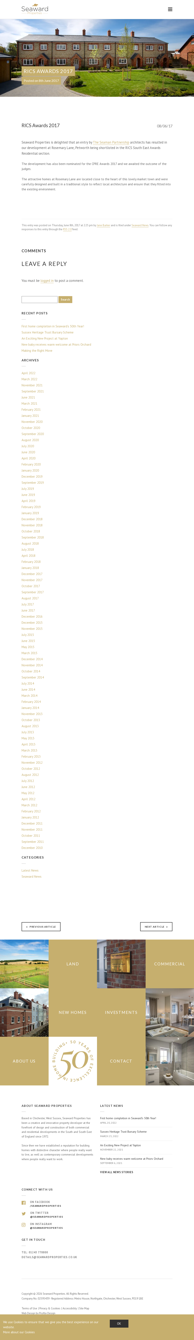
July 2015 (28, 635)
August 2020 (30, 440)
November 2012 (32, 763)
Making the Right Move (37, 351)
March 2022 (29, 379)
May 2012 (28, 793)
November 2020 (32, 422)
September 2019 (33, 483)
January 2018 (30, 568)
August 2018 (30, 543)
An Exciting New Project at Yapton (45, 338)
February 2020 (31, 464)
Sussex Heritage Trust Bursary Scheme (48, 332)
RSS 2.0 (67, 229)
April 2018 (28, 556)
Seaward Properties (35, 9)
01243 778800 (38, 1252)
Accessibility (70, 1308)
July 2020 (28, 446)
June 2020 (28, 452)
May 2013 (28, 738)
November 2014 (32, 665)
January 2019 (30, 513)
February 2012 (31, 811)
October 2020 (31, 428)
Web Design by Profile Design (38, 1313)
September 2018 (33, 537)
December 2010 (32, 848)
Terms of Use (29, 1308)
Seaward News (140, 225)
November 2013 (32, 714)
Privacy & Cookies (49, 1308)
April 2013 (28, 744)
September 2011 (33, 842)
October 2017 (31, 586)
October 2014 (31, 671)
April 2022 (28, 373)
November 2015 (32, 629)
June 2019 (28, 495)
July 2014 (28, 683)
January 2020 (30, 470)
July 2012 (28, 781)
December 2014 (32, 659)
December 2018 (32, 519)
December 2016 (32, 616)
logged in (47, 280)
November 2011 (32, 829)
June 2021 (28, 397)
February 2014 (31, 702)
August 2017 (30, 598)
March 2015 (29, 653)
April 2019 (28, 501)
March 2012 (29, 805)
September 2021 (33, 391)
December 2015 (32, 623)
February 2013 (31, 756)
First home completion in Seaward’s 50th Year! (53, 326)
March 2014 (29, 696)
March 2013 (29, 750)
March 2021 (29, 403)
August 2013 (30, 726)
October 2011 (31, 836)
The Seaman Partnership (111, 142)
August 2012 (30, 775)
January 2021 (30, 416)
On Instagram (97, 1226)
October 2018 (31, 531)
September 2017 (33, 592)
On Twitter (97, 1215)
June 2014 (28, 690)
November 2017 (32, 580)
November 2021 (32, 385)
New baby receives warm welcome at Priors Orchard (56, 344)
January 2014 (30, 708)
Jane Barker (103, 225)
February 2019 (31, 507)
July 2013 (28, 732)
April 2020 (28, 458)
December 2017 (32, 574)
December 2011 (32, 823)
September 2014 (33, 677)
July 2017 (28, 604)
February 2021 (31, 410)
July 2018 (28, 550)
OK (119, 1324)
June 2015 (28, 641)
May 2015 (28, 647)
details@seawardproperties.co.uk (49, 1257)
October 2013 (31, 720)
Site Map (84, 1308)
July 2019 (28, 489)
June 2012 (28, 787)
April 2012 (28, 799)
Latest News (30, 870)
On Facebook (97, 1204)
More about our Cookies (19, 1332)
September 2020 (33, 434)
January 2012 (30, 817)
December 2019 (32, 476)
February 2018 (31, 562)
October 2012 (31, 769)
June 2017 (28, 610)
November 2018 (32, 525)
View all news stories (116, 1172)
